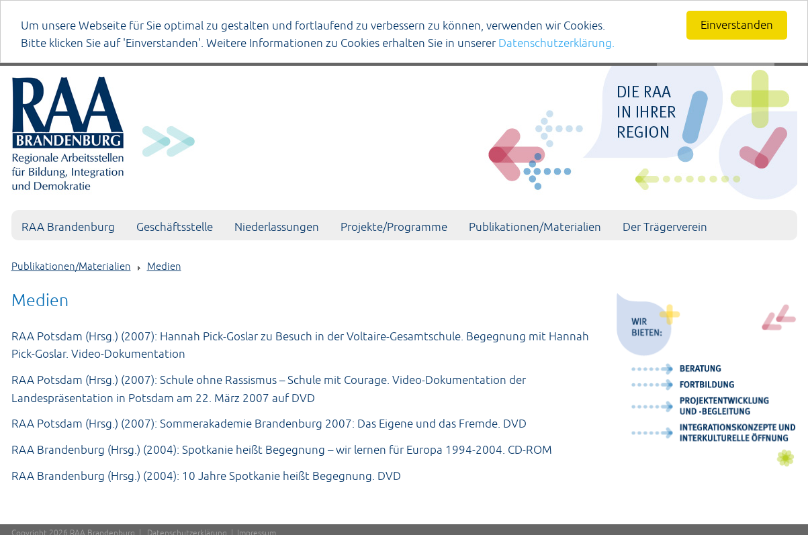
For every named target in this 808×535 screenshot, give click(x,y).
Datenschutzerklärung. (556, 43)
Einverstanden (737, 25)
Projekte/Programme (394, 227)
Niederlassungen (276, 227)
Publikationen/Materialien (535, 227)
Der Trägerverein (665, 227)
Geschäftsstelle (174, 227)
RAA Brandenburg (68, 227)
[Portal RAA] (404, 130)
